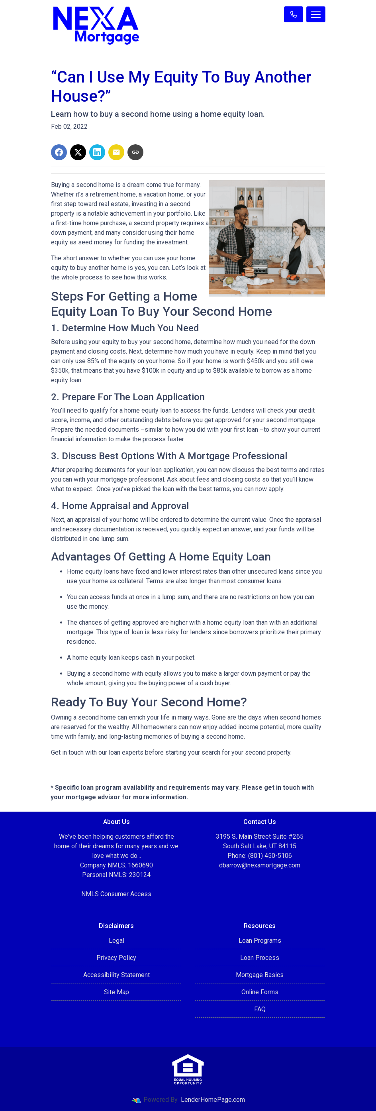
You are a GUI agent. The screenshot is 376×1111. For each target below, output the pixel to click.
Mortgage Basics (260, 975)
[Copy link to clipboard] (135, 152)
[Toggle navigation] (315, 14)
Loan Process (259, 958)
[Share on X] (78, 152)
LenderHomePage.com (213, 1099)
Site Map (116, 992)
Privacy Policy (116, 958)
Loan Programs (260, 940)
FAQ (260, 1009)
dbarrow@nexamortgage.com (259, 865)
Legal (116, 940)
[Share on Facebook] (59, 152)
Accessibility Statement (116, 975)
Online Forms (259, 992)
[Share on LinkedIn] (97, 152)
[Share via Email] (116, 152)
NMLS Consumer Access (116, 894)
